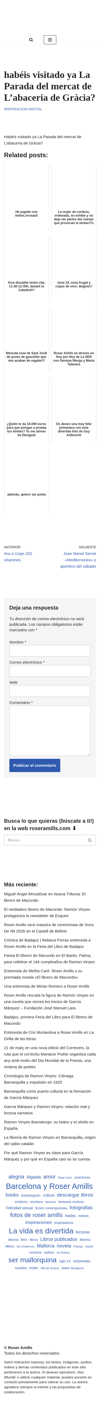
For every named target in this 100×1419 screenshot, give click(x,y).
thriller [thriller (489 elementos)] (33, 1268)
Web (13, 682)
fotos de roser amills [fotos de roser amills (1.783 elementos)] (36, 1215)
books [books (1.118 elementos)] (12, 1195)
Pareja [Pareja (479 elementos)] (78, 1246)
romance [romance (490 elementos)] (35, 1252)
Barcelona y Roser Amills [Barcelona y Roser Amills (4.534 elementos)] (49, 1186)
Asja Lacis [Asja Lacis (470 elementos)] (65, 1177)
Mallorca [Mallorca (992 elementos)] (45, 1246)
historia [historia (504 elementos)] (83, 1216)
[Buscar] (31, 40)
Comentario (21, 702)
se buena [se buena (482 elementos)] (63, 1252)
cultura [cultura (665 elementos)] (48, 1195)
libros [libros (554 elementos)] (34, 1240)
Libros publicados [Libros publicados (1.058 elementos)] (58, 1239)
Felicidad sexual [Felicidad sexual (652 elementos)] (19, 1208)
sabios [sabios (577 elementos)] (49, 1252)
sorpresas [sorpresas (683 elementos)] (81, 1261)
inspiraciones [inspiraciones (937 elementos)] (38, 1222)
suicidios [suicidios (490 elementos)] (21, 1268)
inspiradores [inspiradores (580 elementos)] (63, 1223)
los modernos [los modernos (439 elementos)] (25, 1246)
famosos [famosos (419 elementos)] (50, 1201)
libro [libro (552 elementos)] (24, 1240)
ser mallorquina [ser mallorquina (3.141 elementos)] (32, 1260)
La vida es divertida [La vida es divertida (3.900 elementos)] (41, 1231)
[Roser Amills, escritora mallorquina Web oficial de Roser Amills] (50, 17)
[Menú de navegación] (50, 39)
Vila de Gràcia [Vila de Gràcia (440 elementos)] (50, 1268)
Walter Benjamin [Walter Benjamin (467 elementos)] (72, 1268)
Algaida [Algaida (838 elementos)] (34, 1177)
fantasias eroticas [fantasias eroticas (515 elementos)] (71, 1202)
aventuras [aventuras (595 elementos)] (82, 1177)
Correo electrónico (27, 662)
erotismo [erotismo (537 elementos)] (21, 1202)
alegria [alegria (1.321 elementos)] (16, 1177)
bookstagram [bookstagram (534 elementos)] (31, 1195)
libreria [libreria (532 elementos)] (13, 1240)
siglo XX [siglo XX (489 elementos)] (65, 1261)
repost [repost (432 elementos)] (89, 1246)
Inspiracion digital (23, 109)
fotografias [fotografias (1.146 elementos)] (81, 1207)
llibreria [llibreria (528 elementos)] (85, 1240)
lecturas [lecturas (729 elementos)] (83, 1232)
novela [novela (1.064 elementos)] (64, 1246)
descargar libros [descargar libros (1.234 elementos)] (75, 1195)
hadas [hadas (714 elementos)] (70, 1216)
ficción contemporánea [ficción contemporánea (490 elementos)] (51, 1208)
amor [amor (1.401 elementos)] (49, 1177)
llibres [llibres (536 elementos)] (10, 1246)
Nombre (17, 642)
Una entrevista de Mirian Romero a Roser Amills (46, 986)
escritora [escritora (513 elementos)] (36, 1202)
